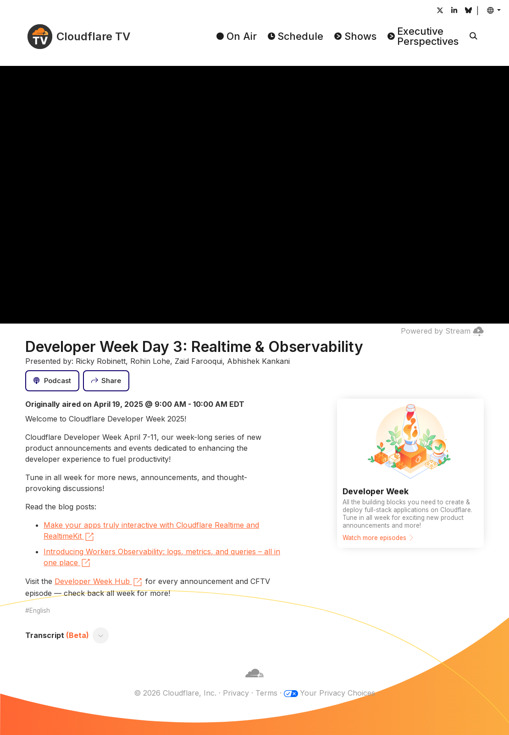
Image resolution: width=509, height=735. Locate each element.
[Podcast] (52, 380)
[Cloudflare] (254, 681)
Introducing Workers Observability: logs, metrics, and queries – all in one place (162, 558)
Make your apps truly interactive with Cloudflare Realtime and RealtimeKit (151, 531)
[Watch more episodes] (410, 473)
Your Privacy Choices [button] (337, 692)
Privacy (236, 692)
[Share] (106, 380)
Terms (266, 692)
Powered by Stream (442, 330)
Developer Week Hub (99, 582)
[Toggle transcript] (101, 635)
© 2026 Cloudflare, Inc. (175, 692)
